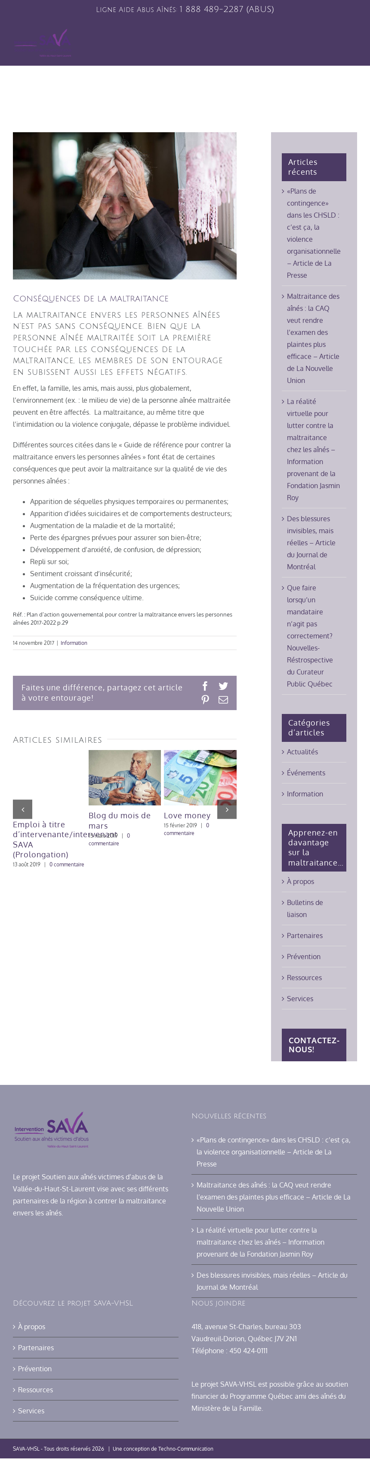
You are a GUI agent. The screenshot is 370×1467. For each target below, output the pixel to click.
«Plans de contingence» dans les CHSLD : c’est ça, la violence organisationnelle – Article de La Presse (274, 1152)
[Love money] (200, 754)
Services (300, 998)
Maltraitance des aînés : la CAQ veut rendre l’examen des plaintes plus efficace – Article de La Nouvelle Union (274, 1197)
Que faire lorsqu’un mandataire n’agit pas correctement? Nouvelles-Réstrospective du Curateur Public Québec (310, 635)
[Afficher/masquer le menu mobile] (350, 43)
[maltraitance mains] (125, 205)
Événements (306, 772)
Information (74, 643)
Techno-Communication (185, 1449)
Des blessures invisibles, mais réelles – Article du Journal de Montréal (311, 542)
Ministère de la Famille (226, 1408)
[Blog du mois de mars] (125, 754)
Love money (187, 815)
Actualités (302, 751)
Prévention (304, 956)
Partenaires (305, 935)
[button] (22, 809)
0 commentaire (66, 864)
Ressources (304, 977)
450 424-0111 (248, 1350)
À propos (300, 881)
